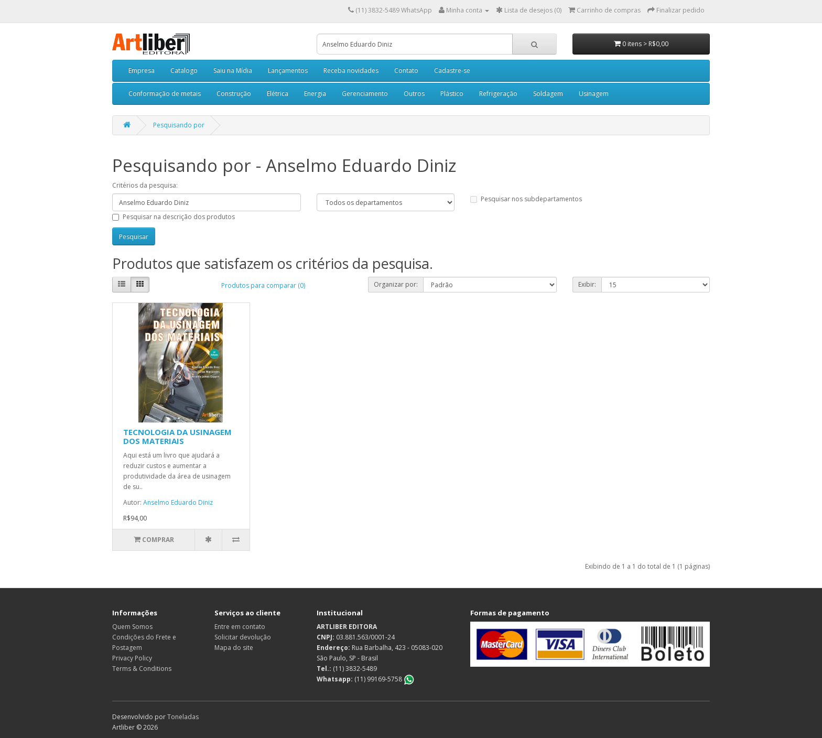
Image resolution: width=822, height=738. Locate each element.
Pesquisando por (178, 125)
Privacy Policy (132, 658)
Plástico (451, 93)
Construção (234, 93)
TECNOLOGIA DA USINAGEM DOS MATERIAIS (177, 436)
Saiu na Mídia (232, 70)
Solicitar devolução (242, 637)
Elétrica (277, 93)
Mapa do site (233, 647)
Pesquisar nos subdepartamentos (526, 198)
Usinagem (594, 93)
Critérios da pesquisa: (145, 185)
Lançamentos (288, 70)
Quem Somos (132, 626)
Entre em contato (239, 626)
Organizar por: (396, 284)
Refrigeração (498, 93)
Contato (406, 70)
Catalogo (184, 70)
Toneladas (183, 716)
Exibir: (587, 284)
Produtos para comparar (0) (263, 285)
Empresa (141, 70)
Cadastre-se (452, 70)
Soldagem (548, 93)
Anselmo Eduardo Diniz (178, 502)
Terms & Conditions (141, 668)
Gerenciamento (365, 93)
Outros (414, 93)
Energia (315, 93)
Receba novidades (350, 70)
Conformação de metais (164, 93)
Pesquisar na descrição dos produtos (173, 216)
